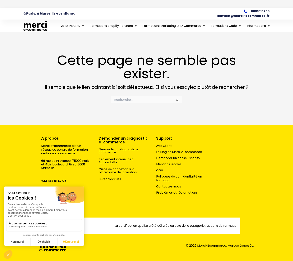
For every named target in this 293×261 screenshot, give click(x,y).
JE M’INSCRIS (72, 25)
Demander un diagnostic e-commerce (123, 140)
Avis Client (164, 146)
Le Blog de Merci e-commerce (179, 152)
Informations (258, 25)
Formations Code (226, 25)
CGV (159, 170)
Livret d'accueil (110, 179)
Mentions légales (168, 164)
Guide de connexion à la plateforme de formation (118, 170)
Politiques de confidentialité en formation (179, 178)
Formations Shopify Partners (113, 25)
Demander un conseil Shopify (178, 158)
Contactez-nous (168, 186)
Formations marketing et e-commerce (173, 25)
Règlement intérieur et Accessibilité (116, 160)
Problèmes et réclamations (177, 193)
